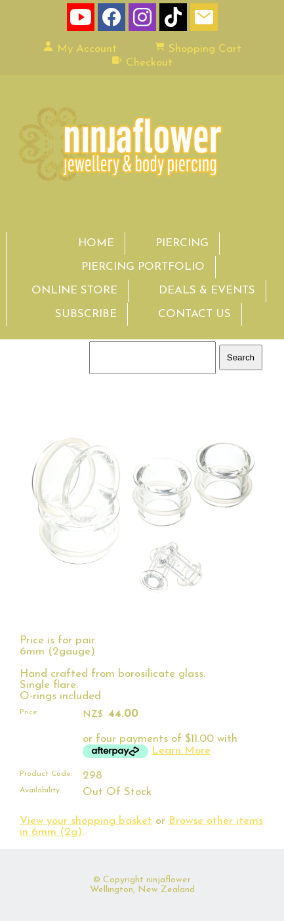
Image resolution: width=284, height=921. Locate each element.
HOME (96, 243)
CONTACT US (194, 314)
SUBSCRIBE (86, 314)
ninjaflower (168, 880)
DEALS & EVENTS (207, 290)
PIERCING (182, 243)
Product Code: (46, 774)
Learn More (181, 750)
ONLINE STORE (74, 290)
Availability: (40, 790)
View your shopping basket (86, 820)
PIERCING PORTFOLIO (143, 266)
